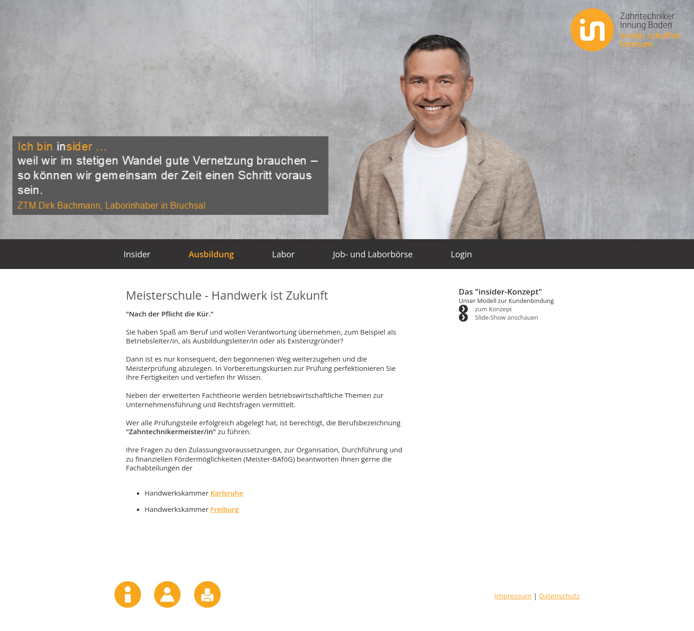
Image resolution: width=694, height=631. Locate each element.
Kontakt (167, 594)
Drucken (207, 594)
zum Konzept (493, 309)
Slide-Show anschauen (507, 317)
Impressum (128, 594)
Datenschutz (559, 595)
